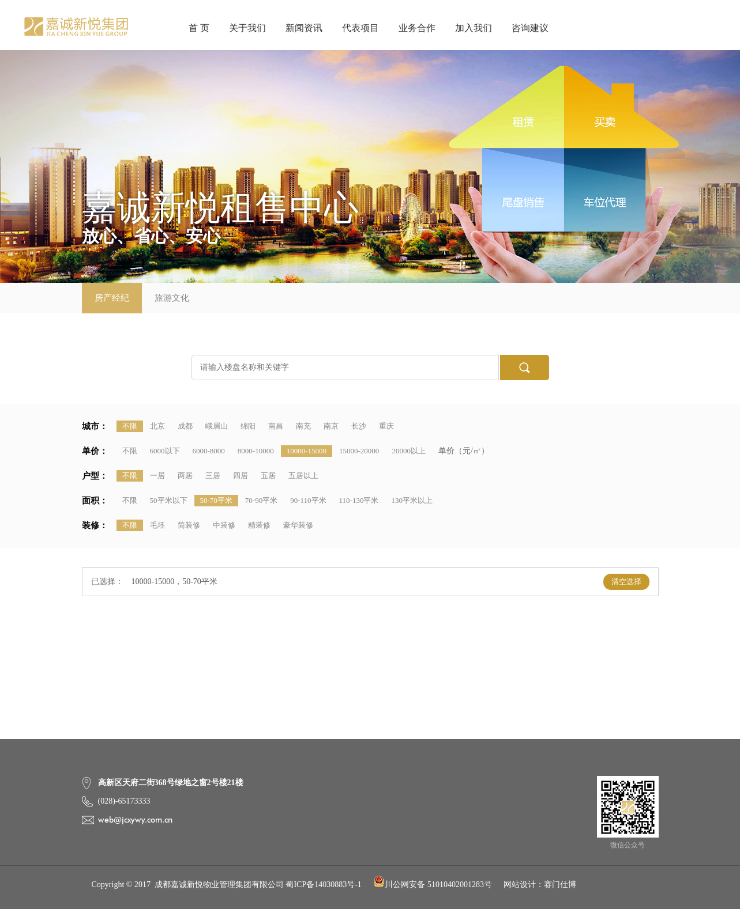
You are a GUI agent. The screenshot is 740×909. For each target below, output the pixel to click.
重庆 (386, 426)
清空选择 (626, 581)
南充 (303, 426)
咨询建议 (530, 28)
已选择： (107, 581)
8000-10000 (256, 450)
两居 (185, 475)
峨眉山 (216, 426)
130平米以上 (412, 500)
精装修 (259, 525)
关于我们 (247, 28)
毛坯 (157, 525)
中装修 (224, 525)
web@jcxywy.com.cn (135, 819)
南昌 (275, 426)
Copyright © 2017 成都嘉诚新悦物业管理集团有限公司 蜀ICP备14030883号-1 (227, 884)
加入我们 (473, 28)
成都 (185, 426)
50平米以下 (168, 500)
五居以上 (303, 475)
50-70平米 (216, 500)
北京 (157, 426)
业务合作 (417, 28)
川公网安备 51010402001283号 (432, 884)
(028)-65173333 (124, 801)
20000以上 (409, 450)
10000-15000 (306, 450)
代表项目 (360, 28)
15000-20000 (359, 450)
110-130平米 (359, 500)
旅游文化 (172, 297)
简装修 (189, 525)
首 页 (199, 28)
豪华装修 (298, 525)
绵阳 (248, 426)
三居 (212, 475)
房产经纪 (112, 297)
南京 (331, 426)
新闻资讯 (304, 28)
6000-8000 (209, 450)
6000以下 (165, 450)
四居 (240, 475)
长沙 (358, 426)
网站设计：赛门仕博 (540, 884)
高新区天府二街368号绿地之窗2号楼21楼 (170, 782)
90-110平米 (308, 500)
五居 (268, 475)
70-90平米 (261, 500)
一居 (157, 475)
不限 (129, 426)
